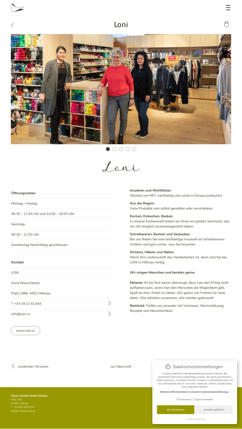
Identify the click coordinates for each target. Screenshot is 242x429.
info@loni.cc (20, 314)
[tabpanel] (121, 89)
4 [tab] (128, 149)
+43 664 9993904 (23, 407)
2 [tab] (114, 149)
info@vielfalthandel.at (23, 411)
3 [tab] (121, 149)
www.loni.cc (25, 330)
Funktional (183, 399)
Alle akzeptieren (176, 409)
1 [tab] (108, 149)
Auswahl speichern (213, 409)
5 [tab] (134, 149)
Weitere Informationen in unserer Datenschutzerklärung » (194, 391)
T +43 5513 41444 (26, 303)
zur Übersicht (121, 366)
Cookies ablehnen (196, 419)
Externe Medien (203, 399)
